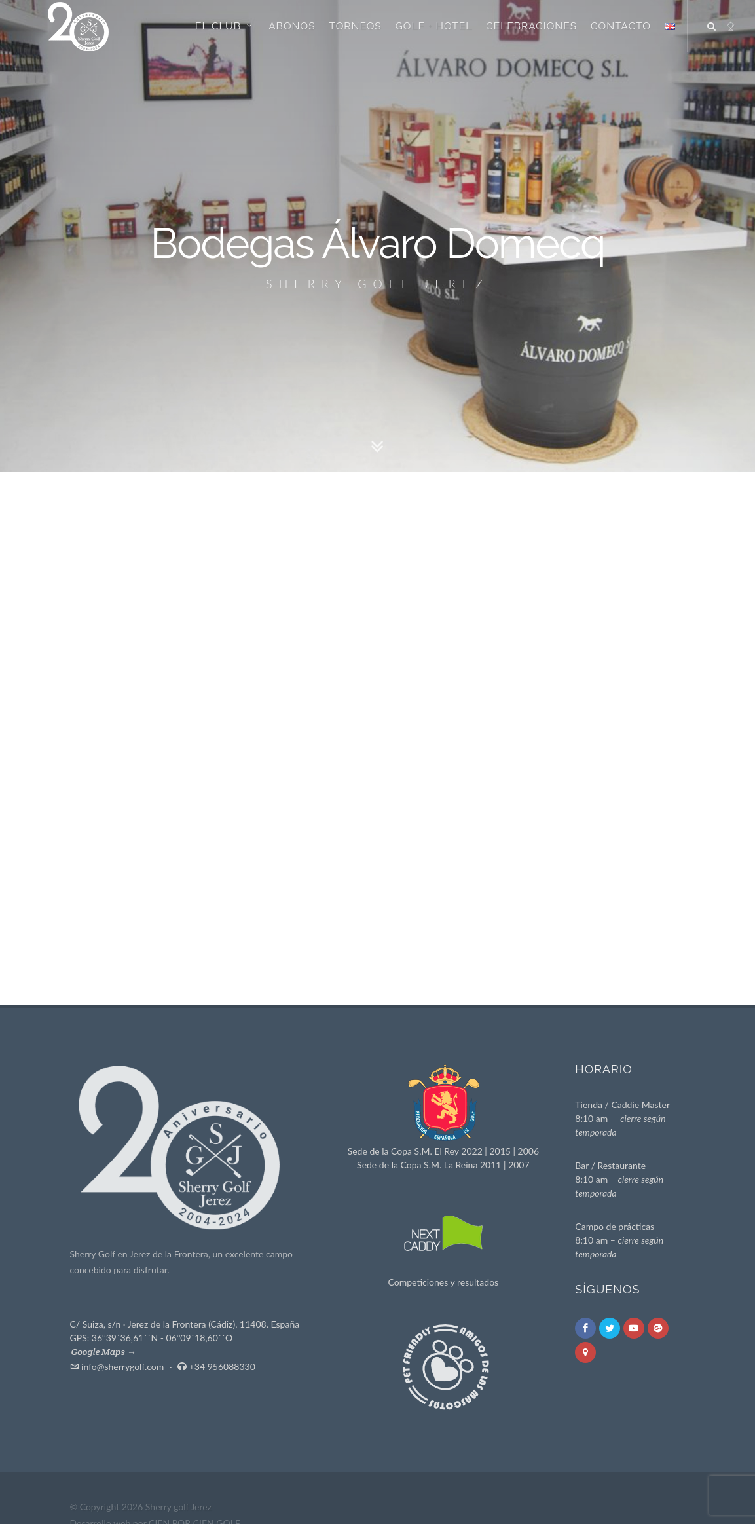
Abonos (291, 26)
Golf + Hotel (434, 26)
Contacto (621, 26)
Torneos (355, 26)
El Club (225, 25)
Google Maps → (103, 1352)
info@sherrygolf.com (122, 1366)
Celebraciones (531, 26)
